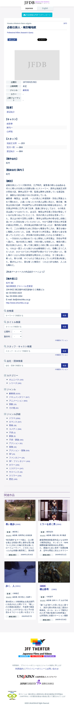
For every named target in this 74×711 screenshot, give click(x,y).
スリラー (15, 475)
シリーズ (15, 382)
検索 (64, 315)
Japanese (29, 8)
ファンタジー (17, 457)
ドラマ (14, 418)
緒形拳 (10, 123)
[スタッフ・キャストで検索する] (32, 351)
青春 (12, 425)
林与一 (10, 127)
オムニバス (16, 379)
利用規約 (19, 668)
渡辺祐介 (11, 111)
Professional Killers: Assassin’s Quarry (20, 32)
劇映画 (14, 393)
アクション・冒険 (19, 450)
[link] (37, 8)
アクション (16, 443)
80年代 (42, 586)
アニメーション (18, 400)
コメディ (15, 428)
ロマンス (15, 421)
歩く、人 (13, 586)
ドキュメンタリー (19, 396)
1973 (65, 23)
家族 (12, 435)
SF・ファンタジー (19, 461)
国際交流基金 (37, 683)
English (45, 8)
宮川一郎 (11, 147)
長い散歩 (13, 524)
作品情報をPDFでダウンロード (37, 15)
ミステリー (16, 468)
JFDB (37, 3)
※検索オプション (61, 340)
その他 (13, 407)
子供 (12, 432)
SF (12, 453)
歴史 (13, 478)
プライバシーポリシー (35, 668)
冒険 (12, 446)
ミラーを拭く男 (50, 524)
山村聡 (10, 131)
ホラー (14, 464)
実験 (12, 404)
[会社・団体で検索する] (32, 365)
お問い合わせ (53, 668)
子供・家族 (16, 439)
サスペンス (16, 471)
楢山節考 (48, 589)
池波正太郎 (12, 143)
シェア (12, 40)
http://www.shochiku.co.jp (17, 302)
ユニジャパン (37, 675)
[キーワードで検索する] (32, 315)
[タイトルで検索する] (32, 326)
